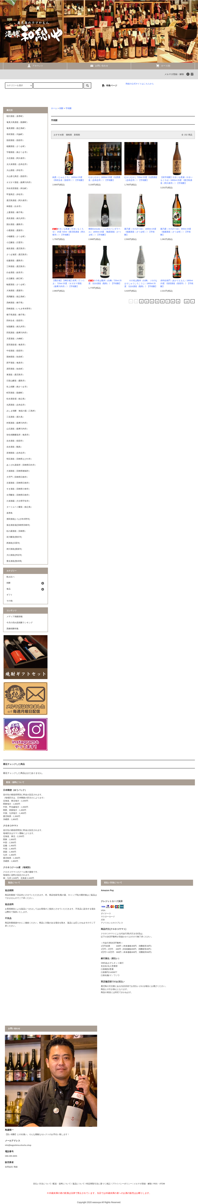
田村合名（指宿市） (15, 321)
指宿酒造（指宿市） (15, 140)
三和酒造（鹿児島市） (16, 266)
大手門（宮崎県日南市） (17, 477)
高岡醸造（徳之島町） (16, 297)
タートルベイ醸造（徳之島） (19, 507)
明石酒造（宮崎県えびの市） (19, 459)
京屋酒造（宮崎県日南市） (18, 483)
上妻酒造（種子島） (15, 212)
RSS (155, 1184)
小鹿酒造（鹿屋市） (15, 230)
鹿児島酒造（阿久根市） (17, 200)
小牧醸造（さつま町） (16, 236)
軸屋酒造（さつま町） (16, 284)
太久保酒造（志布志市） (17, 164)
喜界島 (9, 513)
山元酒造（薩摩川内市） (17, 429)
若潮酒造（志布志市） (16, 453)
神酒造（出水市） (14, 206)
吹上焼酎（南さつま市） (17, 387)
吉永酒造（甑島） (14, 447)
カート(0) (163, 66)
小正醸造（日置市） (15, 242)
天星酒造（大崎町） (15, 339)
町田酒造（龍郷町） (15, 393)
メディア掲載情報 (14, 617)
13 (186, 301)
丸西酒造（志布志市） (16, 405)
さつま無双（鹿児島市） (17, 255)
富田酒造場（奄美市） (16, 345)
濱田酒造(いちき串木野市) (18, 519)
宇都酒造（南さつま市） (17, 152)
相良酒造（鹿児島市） (16, 248)
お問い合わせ (99, 66)
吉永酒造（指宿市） (15, 441)
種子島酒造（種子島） (16, 315)
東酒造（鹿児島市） (15, 375)
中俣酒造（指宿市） (15, 351)
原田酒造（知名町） (15, 369)
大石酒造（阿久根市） (16, 158)
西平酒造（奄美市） (15, 363)
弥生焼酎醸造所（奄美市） (18, 435)
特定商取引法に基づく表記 (98, 1184)
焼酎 (61, 108)
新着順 (77, 135)
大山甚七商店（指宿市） (17, 176)
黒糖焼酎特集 (12, 629)
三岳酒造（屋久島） (15, 417)
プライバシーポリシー (122, 1184)
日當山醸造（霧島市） (16, 381)
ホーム (54, 108)
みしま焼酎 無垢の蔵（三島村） (21, 411)
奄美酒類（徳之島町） (16, 128)
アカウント (35, 66)
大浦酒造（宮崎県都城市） (18, 471)
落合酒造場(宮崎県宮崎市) (18, 525)
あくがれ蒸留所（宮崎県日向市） (21, 465)
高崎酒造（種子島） (15, 303)
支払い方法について (42, 1184)
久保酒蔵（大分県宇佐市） (18, 501)
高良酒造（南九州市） (16, 218)
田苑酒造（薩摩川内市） (17, 333)
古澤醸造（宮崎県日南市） (18, 495)
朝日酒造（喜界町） (15, 116)
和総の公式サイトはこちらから (140, 84)
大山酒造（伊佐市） (15, 170)
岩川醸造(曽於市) (14, 537)
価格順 (69, 135)
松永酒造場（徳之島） (16, 399)
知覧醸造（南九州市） (16, 327)
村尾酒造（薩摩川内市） (17, 423)
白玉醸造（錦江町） (15, 278)
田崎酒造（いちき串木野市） (19, 309)
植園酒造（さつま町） (16, 146)
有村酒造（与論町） (15, 134)
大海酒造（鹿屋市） (15, 291)
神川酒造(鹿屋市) (14, 549)
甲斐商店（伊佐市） (15, 194)
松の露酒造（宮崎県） (16, 531)
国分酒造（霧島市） (15, 224)
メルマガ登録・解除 (174, 74)
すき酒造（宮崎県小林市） (18, 489)
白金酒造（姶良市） (15, 272)
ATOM (162, 1184)
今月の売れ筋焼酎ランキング (19, 623)
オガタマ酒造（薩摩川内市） (19, 182)
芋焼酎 (69, 108)
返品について (79, 1184)
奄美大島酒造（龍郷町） (17, 122)
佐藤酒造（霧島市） (15, 261)
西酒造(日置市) (13, 543)
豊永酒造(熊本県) (14, 561)
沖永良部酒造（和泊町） (17, 188)
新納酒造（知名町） (15, 357)
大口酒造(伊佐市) (14, 555)
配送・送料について (62, 1184)
